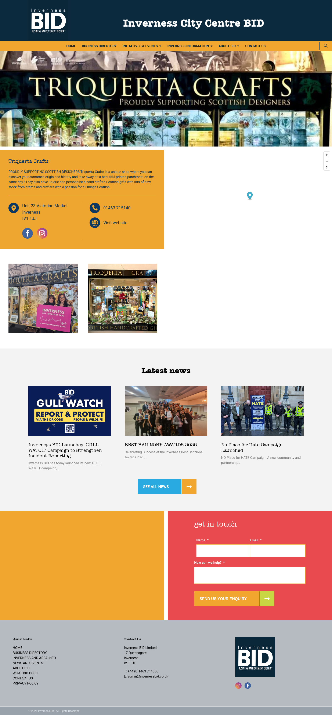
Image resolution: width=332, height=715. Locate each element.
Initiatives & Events (140, 46)
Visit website (115, 222)
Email (255, 540)
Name (202, 540)
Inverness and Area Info (34, 658)
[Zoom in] (327, 155)
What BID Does (25, 673)
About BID (227, 46)
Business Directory (99, 46)
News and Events (28, 663)
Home (71, 46)
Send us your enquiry (223, 599)
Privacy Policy (26, 683)
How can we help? (209, 563)
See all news (156, 486)
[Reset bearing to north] (327, 167)
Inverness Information (188, 46)
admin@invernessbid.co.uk (147, 676)
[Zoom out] (327, 161)
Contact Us (255, 46)
